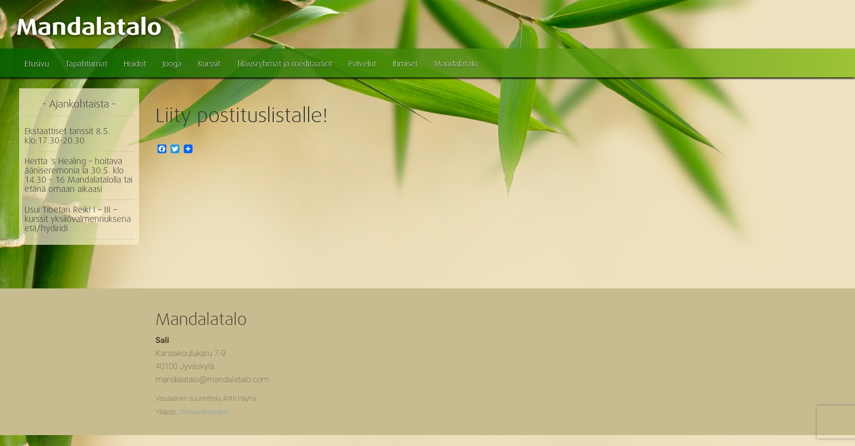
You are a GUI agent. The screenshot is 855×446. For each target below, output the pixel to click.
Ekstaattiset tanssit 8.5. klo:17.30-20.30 (67, 136)
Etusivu (37, 64)
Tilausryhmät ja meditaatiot (284, 64)
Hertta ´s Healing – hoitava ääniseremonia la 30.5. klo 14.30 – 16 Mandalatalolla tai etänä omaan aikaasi (79, 175)
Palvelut (362, 64)
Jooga (172, 64)
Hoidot (135, 64)
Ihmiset (405, 64)
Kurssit (209, 64)
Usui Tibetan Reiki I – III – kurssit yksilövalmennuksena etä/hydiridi (78, 219)
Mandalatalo (456, 64)
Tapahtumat (86, 64)
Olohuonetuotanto (204, 412)
